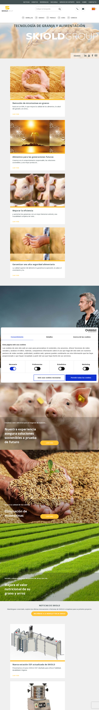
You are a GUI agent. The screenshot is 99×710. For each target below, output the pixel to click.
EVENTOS (35, 2)
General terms (15, 675)
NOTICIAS (26, 2)
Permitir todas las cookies (81, 378)
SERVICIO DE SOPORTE (67, 2)
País (65, 629)
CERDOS (72, 17)
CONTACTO (92, 2)
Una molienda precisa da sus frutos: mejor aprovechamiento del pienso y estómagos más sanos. (29, 694)
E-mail (40, 629)
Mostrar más (49, 609)
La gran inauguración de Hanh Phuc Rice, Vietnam (29, 708)
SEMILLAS (27, 17)
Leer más (15, 108)
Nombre (14, 629)
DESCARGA (54, 2)
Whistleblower (15, 681)
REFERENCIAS (44, 2)
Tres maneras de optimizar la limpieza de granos (29, 705)
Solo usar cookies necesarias (49, 378)
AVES (61, 17)
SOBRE (84, 2)
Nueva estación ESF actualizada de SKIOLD (27, 689)
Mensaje (14, 636)
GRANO (39, 17)
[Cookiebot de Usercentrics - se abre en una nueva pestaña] (86, 330)
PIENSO (51, 17)
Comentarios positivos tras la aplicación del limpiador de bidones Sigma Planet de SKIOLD (28, 701)
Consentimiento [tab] (17, 337)
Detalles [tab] (49, 337)
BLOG (78, 2)
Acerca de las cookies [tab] (82, 337)
